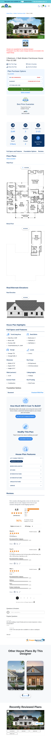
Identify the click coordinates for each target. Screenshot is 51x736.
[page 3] (24, 598)
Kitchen (12, 470)
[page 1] (17, 598)
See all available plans (40, 1)
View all (8, 634)
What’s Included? (25, 92)
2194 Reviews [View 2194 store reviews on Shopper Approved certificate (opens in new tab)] (18, 515)
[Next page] (34, 598)
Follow (8, 625)
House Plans (10, 13)
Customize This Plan (25, 438)
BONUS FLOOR (12, 733)
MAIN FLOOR (35, 731)
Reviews (41, 151)
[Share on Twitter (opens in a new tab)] (17, 544)
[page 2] (21, 598)
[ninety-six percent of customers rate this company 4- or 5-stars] (25, 520)
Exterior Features (16, 477)
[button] (10, 631)
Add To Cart (25, 89)
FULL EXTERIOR (12, 731)
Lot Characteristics (16, 458)
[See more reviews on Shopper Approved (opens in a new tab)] (19, 544)
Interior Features (16, 474)
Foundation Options (30, 151)
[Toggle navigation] (49, 6)
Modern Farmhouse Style (20, 13)
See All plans (25, 695)
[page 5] (31, 598)
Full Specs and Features (14, 151)
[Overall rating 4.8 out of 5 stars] (16, 513)
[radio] (33, 509)
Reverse (41, 37)
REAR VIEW (23, 731)
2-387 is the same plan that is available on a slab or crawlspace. (25, 629)
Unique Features (15, 481)
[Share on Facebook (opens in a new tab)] (15, 544)
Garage (12, 485)
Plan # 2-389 (39, 723)
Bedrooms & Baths (16, 466)
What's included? (11, 158)
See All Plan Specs (38, 140)
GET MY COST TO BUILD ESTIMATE (25, 416)
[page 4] (27, 598)
